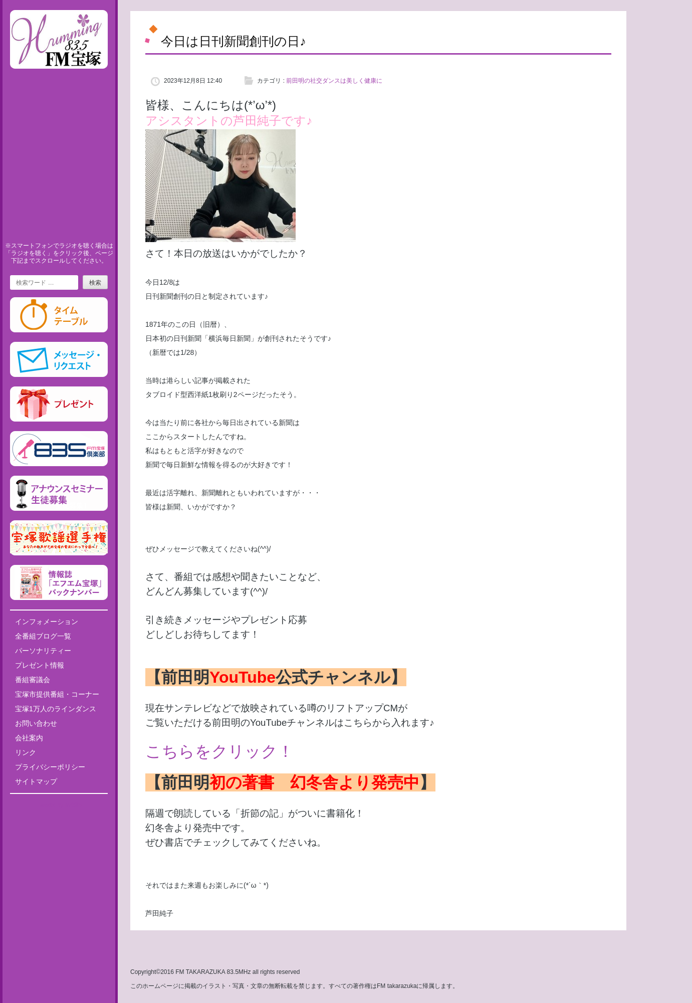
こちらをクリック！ (219, 751)
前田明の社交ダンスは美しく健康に (334, 80)
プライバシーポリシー (50, 767)
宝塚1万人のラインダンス (55, 709)
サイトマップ (36, 781)
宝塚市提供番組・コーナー (57, 694)
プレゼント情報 (39, 665)
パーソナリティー (43, 651)
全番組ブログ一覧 (43, 636)
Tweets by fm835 (59, 805)
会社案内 (29, 738)
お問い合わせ (36, 723)
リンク (25, 752)
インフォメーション (46, 622)
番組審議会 (32, 680)
